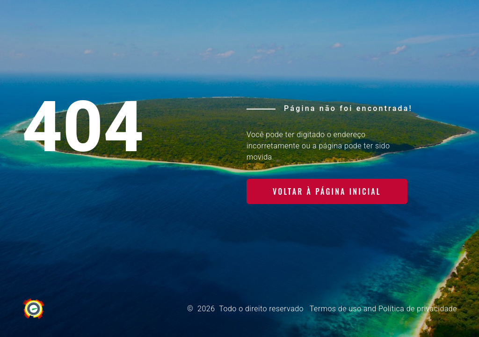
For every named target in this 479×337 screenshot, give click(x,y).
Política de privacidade (417, 308)
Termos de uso (336, 308)
